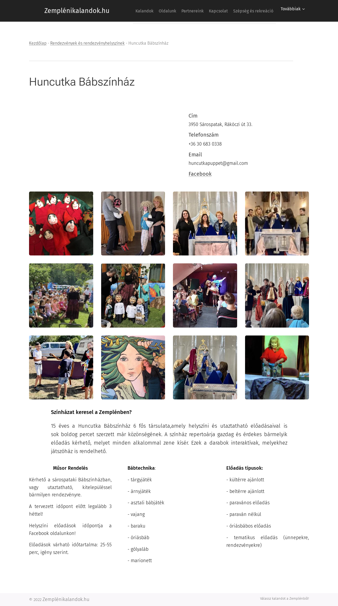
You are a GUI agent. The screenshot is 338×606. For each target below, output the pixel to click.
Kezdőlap (37, 43)
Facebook (200, 173)
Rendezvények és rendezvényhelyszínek (87, 43)
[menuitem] (175, 11)
